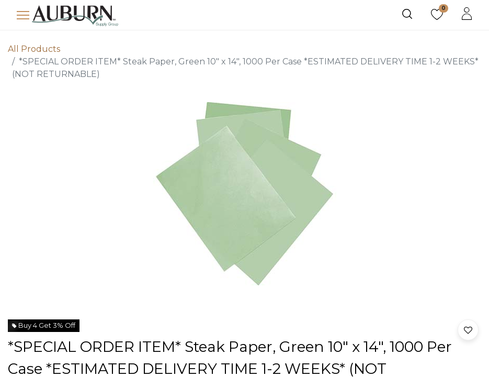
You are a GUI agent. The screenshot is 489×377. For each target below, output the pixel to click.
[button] (468, 329)
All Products (34, 49)
